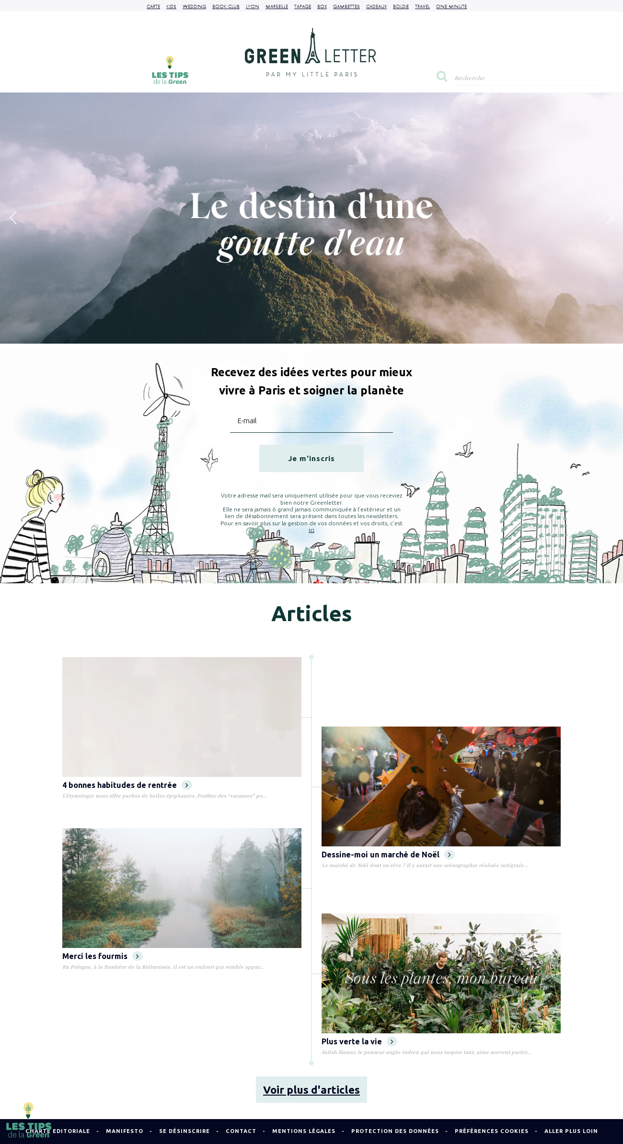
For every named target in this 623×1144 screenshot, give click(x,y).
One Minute (451, 6)
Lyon (252, 6)
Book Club (226, 6)
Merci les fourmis (102, 956)
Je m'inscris (311, 458)
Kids (171, 6)
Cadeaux (376, 6)
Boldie (401, 6)
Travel (422, 6)
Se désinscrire (184, 1131)
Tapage (302, 6)
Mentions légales (303, 1131)
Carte (153, 6)
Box (322, 6)
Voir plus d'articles (311, 1090)
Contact (241, 1131)
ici (311, 530)
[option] (311, 218)
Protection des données (395, 1131)
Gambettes (346, 6)
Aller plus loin (571, 1131)
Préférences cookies (492, 1131)
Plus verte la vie (359, 1041)
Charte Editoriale (57, 1131)
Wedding (194, 6)
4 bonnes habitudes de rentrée (127, 785)
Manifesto (124, 1131)
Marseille (276, 6)
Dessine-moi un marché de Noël (388, 854)
